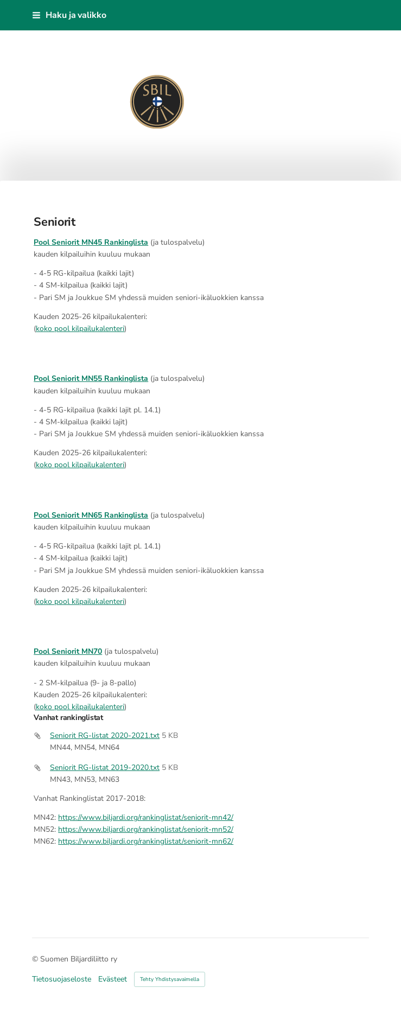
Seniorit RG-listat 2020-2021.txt (105, 735)
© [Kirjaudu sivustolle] (36, 959)
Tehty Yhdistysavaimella (169, 979)
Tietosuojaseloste (61, 979)
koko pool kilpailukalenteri (80, 328)
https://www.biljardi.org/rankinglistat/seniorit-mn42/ (145, 817)
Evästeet (112, 979)
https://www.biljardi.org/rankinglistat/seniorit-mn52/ (145, 829)
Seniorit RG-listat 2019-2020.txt (105, 767)
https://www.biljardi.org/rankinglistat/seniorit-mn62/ (145, 841)
